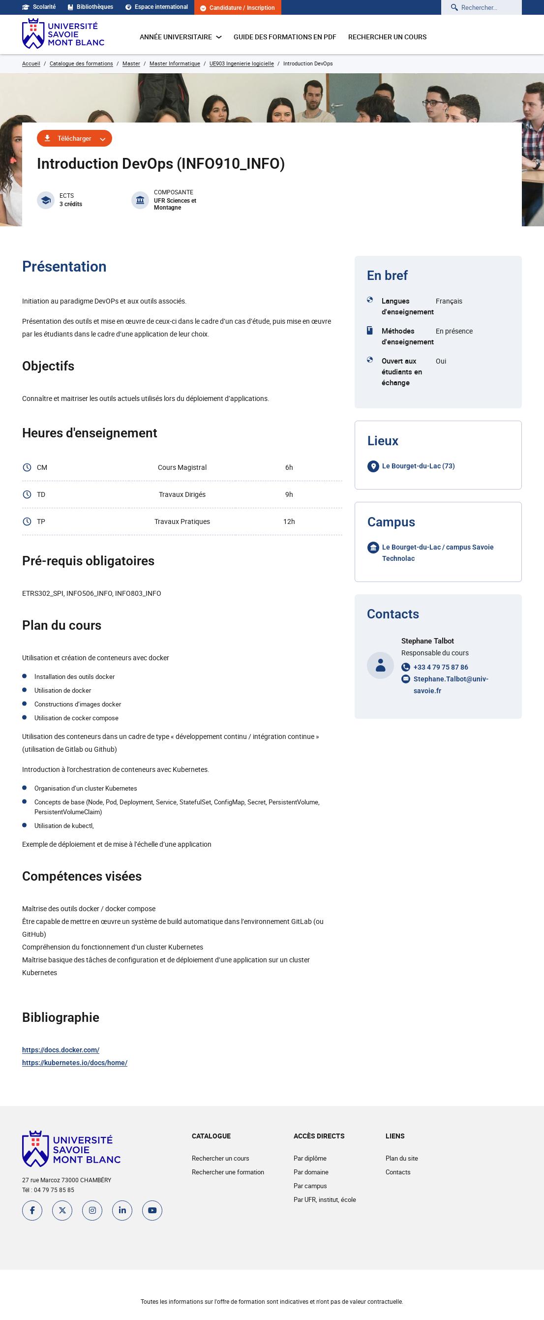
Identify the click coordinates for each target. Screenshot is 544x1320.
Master (131, 63)
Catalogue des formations (81, 63)
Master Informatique (175, 63)
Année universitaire (181, 36)
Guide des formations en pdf (285, 36)
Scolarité (39, 6)
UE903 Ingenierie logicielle (242, 63)
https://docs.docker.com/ (60, 1050)
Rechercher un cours (387, 36)
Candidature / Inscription (237, 8)
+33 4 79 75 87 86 (441, 667)
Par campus (310, 1185)
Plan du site (402, 1158)
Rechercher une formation (228, 1171)
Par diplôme (310, 1158)
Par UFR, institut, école (325, 1199)
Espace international (156, 6)
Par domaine (311, 1171)
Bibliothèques (90, 6)
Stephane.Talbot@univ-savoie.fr (451, 685)
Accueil (31, 63)
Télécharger (74, 138)
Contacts (398, 1171)
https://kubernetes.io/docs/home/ (74, 1063)
